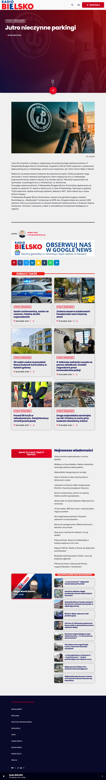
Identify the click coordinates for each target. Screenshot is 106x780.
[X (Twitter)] (15, 768)
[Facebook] (24, 768)
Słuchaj (93, 4)
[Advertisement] (53, 58)
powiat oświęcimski (15, 21)
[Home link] (18, 5)
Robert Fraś (32, 233)
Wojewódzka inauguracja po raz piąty (70, 472)
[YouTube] (12, 768)
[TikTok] (18, 768)
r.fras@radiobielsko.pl (36, 235)
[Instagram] (21, 768)
